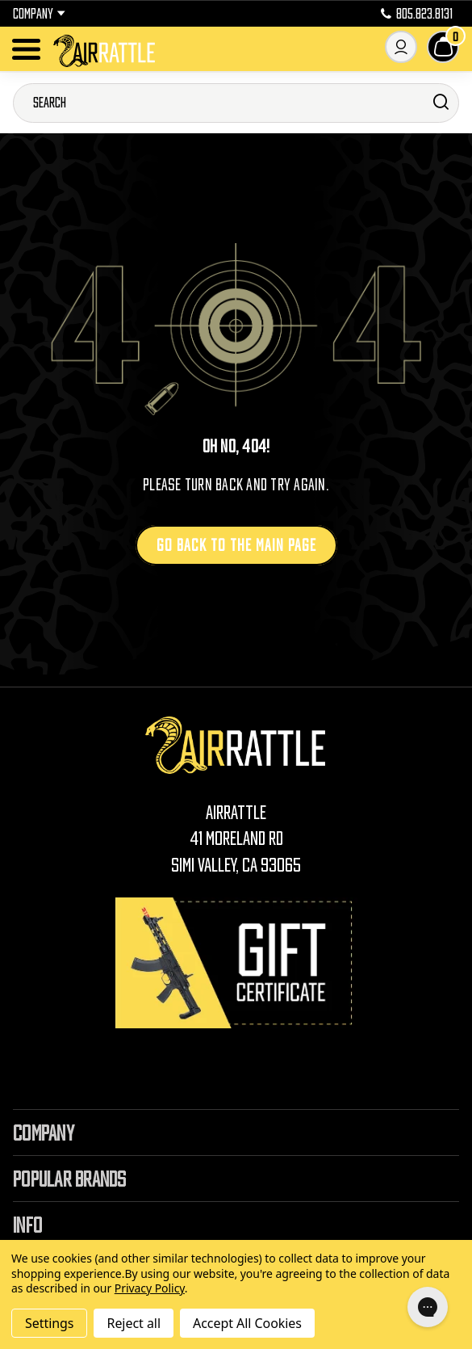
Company (39, 13)
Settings (49, 1323)
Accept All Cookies (247, 1323)
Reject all (133, 1323)
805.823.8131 (417, 13)
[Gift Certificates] (236, 962)
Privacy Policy (150, 1288)
